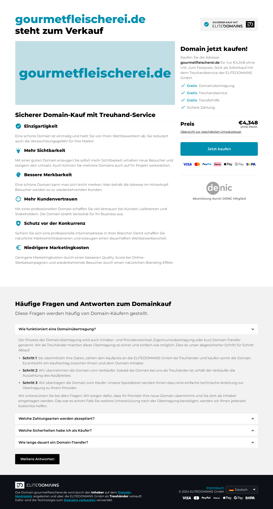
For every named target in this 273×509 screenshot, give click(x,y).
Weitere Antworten (37, 459)
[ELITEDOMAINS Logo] (79, 485)
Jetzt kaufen (219, 149)
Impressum (215, 488)
